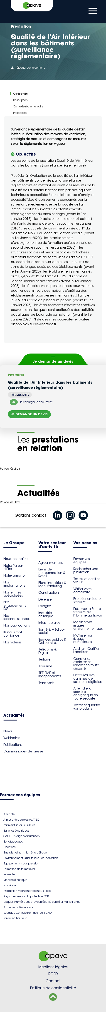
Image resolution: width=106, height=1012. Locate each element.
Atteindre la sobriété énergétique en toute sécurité (85, 693)
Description (20, 100)
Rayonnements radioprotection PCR (26, 896)
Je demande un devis (53, 361)
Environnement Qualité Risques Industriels (30, 858)
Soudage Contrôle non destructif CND (27, 912)
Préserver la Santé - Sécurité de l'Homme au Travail (88, 612)
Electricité (9, 847)
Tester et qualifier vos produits (86, 706)
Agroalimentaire (50, 563)
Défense (45, 599)
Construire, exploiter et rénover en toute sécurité (86, 664)
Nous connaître (15, 559)
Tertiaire (44, 659)
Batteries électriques (16, 830)
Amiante (9, 814)
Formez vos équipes (20, 795)
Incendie (9, 874)
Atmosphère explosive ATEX (21, 819)
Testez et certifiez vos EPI (86, 580)
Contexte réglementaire (28, 106)
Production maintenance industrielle (27, 890)
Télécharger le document (31, 402)
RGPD (53, 974)
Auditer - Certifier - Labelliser (87, 650)
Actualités (14, 715)
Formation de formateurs (19, 869)
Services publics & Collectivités (52, 641)
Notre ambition (15, 575)
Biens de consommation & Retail (51, 572)
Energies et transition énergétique (25, 852)
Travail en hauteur (15, 918)
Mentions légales (53, 967)
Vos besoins (85, 543)
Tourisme (45, 666)
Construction (48, 593)
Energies (45, 606)
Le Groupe (14, 543)
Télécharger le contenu (28, 67)
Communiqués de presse (23, 751)
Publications (12, 745)
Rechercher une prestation (85, 570)
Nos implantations (14, 584)
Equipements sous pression (21, 863)
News (7, 731)
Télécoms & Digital (47, 651)
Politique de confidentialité (53, 988)
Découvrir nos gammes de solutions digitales (87, 678)
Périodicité (20, 112)
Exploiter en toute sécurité (87, 600)
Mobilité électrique (15, 880)
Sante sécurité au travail (18, 907)
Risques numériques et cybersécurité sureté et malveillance (41, 901)
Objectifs (20, 93)
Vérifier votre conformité (82, 590)
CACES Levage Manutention (21, 836)
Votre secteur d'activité (52, 545)
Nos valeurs (12, 642)
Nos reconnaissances (16, 617)
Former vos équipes (81, 560)
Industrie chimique (45, 614)
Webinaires (11, 738)
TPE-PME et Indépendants (49, 674)
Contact (53, 981)
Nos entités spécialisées (13, 594)
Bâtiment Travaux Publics (19, 825)
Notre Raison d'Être (13, 567)
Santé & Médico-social (51, 631)
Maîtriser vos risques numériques (83, 638)
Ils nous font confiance (12, 633)
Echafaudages (13, 841)
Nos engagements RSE (14, 605)
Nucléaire (9, 885)
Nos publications (16, 625)
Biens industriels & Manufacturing (52, 584)
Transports (46, 683)
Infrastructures (49, 623)
